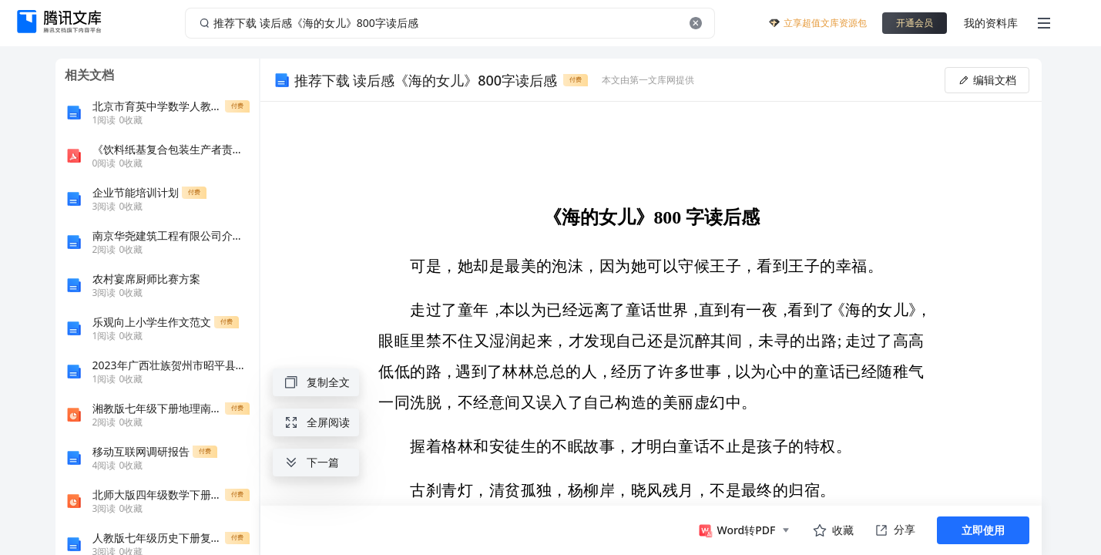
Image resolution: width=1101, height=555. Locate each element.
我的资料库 (991, 22)
